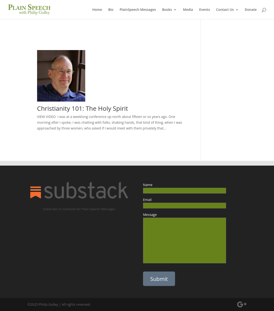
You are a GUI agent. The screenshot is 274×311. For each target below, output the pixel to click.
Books (167, 10)
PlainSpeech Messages (138, 10)
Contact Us (225, 10)
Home (97, 10)
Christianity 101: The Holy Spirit (82, 108)
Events (204, 10)
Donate (251, 10)
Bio (110, 10)
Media (188, 10)
